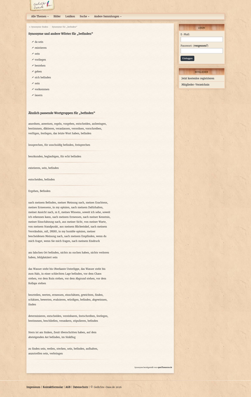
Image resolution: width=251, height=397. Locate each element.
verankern (65, 320)
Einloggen (187, 58)
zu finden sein (36, 348)
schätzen (33, 299)
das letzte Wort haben (66, 133)
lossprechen (35, 144)
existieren (41, 47)
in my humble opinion (71, 231)
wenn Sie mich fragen (57, 241)
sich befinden (43, 77)
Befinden (45, 191)
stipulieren (79, 320)
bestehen (40, 65)
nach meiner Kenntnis (96, 217)
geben (38, 71)
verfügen (33, 133)
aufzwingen (99, 123)
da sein (39, 41)
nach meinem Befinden (42, 202)
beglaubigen (51, 156)
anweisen (47, 123)
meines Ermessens (39, 207)
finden (99, 294)
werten (46, 294)
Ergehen (33, 191)
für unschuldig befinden (58, 144)
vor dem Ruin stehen (50, 278)
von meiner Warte (95, 221)
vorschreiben (93, 128)
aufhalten (91, 348)
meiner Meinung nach (71, 202)
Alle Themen (40, 16)
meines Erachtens (96, 202)
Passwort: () (194, 45)
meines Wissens (71, 212)
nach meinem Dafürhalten (86, 207)
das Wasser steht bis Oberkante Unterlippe (53, 268)
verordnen (78, 128)
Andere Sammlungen (107, 16)
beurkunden (35, 156)
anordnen (34, 123)
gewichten (87, 294)
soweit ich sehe (91, 212)
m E (57, 212)
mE (46, 231)
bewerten (46, 299)
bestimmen (35, 128)
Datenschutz (80, 387)
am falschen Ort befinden (43, 252)
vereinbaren (70, 316)
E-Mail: (185, 34)
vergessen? (200, 45)
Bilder (57, 16)
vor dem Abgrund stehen (80, 278)
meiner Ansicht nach (40, 212)
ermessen (58, 294)
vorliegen (40, 59)
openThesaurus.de (165, 367)
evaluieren (59, 299)
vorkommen (42, 89)
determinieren (36, 316)
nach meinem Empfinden (79, 236)
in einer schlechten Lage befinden (61, 273)
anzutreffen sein (38, 353)
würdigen (73, 299)
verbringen (56, 353)
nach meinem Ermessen (66, 217)
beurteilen (34, 294)
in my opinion (61, 207)
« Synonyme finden (38, 27)
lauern (38, 95)
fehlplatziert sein (47, 257)
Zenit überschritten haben (69, 332)
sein (37, 53)
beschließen (50, 320)
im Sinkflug (68, 337)
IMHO (53, 231)
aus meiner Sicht (72, 221)
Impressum (33, 387)
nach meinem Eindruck (86, 241)
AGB (67, 387)
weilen (51, 348)
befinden (86, 133)
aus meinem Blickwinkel (74, 226)
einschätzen (72, 294)
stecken (61, 348)
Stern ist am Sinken (40, 332)
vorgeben (68, 123)
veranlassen (63, 128)
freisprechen (82, 144)
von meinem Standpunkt (43, 226)
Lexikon (70, 16)
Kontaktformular (53, 387)
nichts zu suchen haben (74, 252)
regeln (58, 123)
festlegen (46, 133)
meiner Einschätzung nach (44, 221)
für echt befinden (70, 156)
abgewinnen (99, 299)
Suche (84, 16)
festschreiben (87, 316)
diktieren (48, 128)
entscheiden (83, 123)
